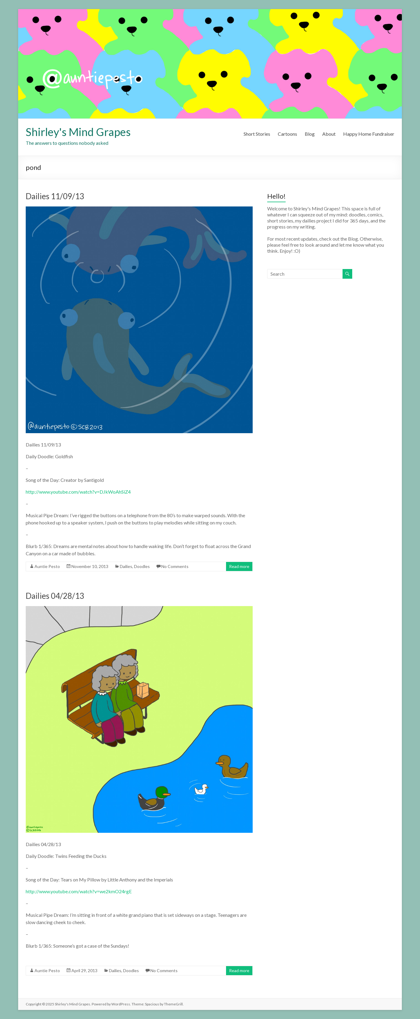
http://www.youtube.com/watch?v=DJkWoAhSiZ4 (78, 492)
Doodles (142, 566)
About (329, 134)
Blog (310, 134)
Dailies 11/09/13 (55, 196)
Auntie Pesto (47, 566)
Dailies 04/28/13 (55, 596)
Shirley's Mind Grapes (78, 131)
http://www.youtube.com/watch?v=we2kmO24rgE (79, 891)
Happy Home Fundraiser (368, 134)
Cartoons (287, 134)
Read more (239, 566)
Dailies (126, 566)
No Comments (175, 566)
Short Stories (257, 134)
